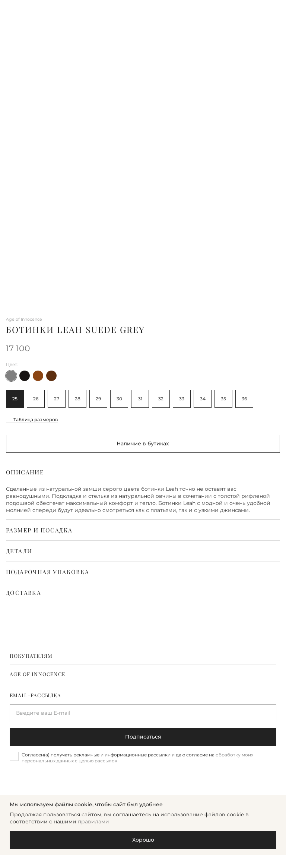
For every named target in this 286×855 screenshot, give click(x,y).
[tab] (143, 656)
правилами (93, 821)
